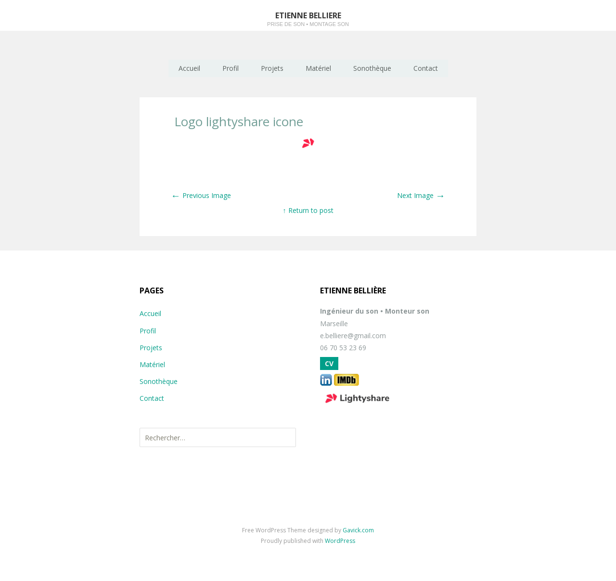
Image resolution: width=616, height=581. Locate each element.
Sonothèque (372, 68)
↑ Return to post (308, 210)
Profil (230, 68)
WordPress (340, 541)
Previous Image (201, 195)
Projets (272, 68)
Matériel (318, 68)
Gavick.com (358, 530)
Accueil (189, 68)
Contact (425, 68)
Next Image (421, 195)
